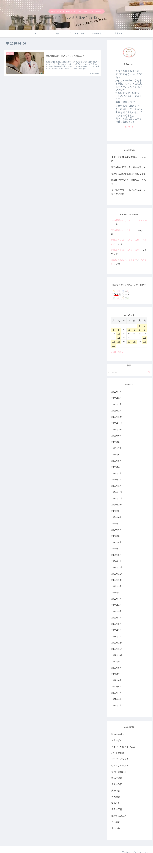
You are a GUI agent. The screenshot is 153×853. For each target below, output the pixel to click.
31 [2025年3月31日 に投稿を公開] (113, 345)
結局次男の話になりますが (124, 260)
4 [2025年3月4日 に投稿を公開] (118, 329)
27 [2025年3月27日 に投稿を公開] (129, 341)
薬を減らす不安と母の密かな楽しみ (128, 167)
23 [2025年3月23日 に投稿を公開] (144, 337)
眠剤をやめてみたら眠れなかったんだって (128, 182)
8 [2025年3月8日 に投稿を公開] (139, 329)
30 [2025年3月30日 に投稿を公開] (144, 341)
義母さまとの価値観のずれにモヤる (128, 174)
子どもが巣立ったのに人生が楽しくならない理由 (128, 192)
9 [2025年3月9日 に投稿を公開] (144, 329)
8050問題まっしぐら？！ (123, 220)
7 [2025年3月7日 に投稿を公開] (134, 329)
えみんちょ (129, 64)
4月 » (120, 352)
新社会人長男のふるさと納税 (125, 240)
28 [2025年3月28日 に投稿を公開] (134, 341)
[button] (149, 372)
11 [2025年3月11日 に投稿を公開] (118, 333)
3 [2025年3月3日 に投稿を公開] (113, 329)
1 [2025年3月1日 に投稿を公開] (139, 325)
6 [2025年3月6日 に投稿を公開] (129, 329)
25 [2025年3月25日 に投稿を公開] (118, 341)
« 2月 (113, 352)
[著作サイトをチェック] (125, 126)
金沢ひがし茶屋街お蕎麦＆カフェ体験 (128, 159)
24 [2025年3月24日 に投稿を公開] (113, 341)
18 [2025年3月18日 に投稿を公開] (118, 337)
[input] (129, 373)
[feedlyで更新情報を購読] (129, 126)
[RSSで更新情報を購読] (132, 126)
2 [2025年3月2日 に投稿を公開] (144, 325)
